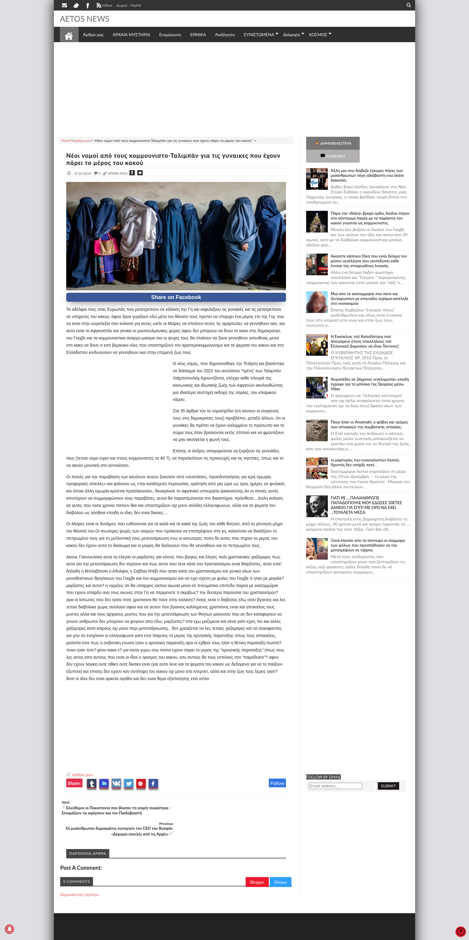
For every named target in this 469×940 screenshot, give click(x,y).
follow (103, 6)
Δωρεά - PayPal (128, 5)
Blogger (257, 860)
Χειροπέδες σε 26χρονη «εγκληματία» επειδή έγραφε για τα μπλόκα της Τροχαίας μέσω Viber (370, 371)
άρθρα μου (82, 774)
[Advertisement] (234, 88)
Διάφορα (291, 34)
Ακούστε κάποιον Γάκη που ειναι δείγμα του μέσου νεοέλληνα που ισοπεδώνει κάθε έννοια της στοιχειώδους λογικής (369, 248)
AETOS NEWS (84, 18)
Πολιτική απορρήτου (173, 934)
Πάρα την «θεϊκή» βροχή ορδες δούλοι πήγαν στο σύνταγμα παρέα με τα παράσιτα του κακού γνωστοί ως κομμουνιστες (370, 205)
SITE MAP (146, 934)
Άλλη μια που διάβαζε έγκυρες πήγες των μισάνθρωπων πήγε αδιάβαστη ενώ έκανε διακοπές (367, 162)
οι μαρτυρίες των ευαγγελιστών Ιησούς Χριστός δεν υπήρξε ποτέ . (365, 449)
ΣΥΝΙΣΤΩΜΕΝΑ (259, 34)
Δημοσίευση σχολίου (79, 873)
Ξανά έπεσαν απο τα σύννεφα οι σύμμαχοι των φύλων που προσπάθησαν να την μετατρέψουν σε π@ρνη (368, 532)
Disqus (280, 860)
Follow (277, 783)
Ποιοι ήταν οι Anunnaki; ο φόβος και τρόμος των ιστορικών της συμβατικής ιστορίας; (369, 411)
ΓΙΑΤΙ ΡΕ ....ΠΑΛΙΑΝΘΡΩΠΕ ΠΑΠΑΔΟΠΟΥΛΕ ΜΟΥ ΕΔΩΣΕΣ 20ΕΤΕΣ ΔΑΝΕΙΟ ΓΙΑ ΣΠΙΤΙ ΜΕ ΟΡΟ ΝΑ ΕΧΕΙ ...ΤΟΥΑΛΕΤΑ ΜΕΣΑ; (366, 492)
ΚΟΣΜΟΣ (318, 34)
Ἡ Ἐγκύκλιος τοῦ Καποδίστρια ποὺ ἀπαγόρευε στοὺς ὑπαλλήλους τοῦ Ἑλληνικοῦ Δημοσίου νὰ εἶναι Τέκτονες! (365, 328)
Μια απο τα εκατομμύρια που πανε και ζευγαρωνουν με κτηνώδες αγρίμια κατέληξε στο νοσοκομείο (369, 285)
